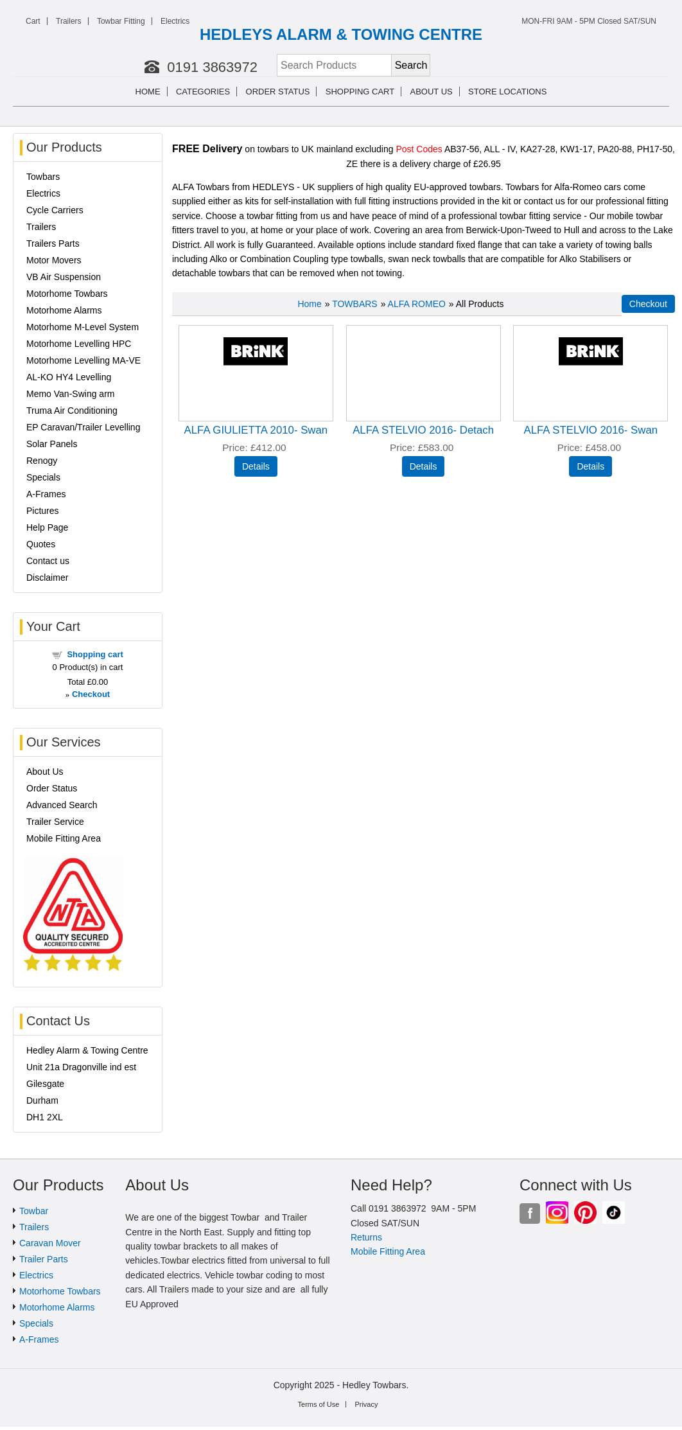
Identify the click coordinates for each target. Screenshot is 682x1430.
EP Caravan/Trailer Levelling (83, 427)
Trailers (69, 21)
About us (431, 91)
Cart (33, 21)
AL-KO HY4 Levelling (68, 377)
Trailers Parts (53, 243)
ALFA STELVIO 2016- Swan (590, 430)
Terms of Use (319, 1404)
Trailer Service (55, 822)
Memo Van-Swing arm (70, 394)
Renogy (41, 460)
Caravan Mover (50, 1243)
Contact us (47, 561)
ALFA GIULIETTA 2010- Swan (256, 430)
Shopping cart (360, 91)
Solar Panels (51, 444)
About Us (45, 771)
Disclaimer (47, 577)
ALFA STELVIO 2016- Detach (423, 430)
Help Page (47, 527)
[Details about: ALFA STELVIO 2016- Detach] (423, 466)
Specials (43, 477)
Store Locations (507, 91)
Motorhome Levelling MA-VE (83, 360)
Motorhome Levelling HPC (78, 344)
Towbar (33, 1211)
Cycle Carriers (54, 210)
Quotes (40, 544)
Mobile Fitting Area (63, 838)
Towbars (43, 177)
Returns (366, 1237)
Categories (203, 91)
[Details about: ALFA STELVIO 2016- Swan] (590, 466)
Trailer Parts (43, 1259)
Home (148, 91)
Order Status (278, 91)
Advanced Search (62, 805)
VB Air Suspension (63, 277)
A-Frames (46, 494)
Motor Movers (54, 260)
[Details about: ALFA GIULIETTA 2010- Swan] (255, 466)
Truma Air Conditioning (72, 410)
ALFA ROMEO (417, 304)
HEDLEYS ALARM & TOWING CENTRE (341, 34)
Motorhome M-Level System (82, 327)
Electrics (175, 21)
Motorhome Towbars (67, 293)
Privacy (366, 1404)
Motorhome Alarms (63, 310)
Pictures (42, 511)
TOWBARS (355, 304)
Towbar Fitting (121, 21)
